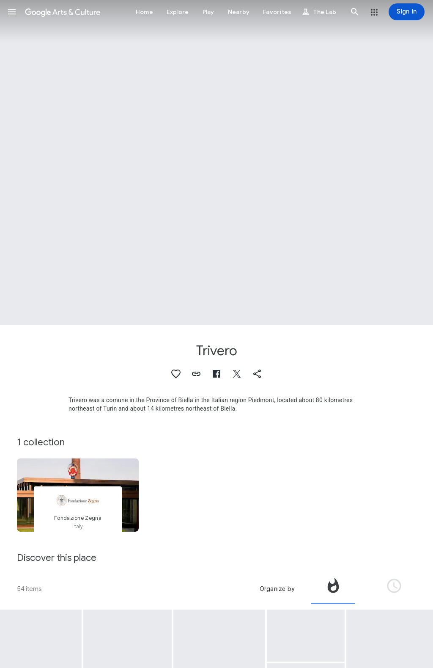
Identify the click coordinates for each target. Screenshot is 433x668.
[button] (12, 12)
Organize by (277, 589)
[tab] (333, 589)
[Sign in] (407, 11)
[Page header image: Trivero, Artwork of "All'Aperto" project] (216, 162)
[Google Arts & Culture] (62, 12)
